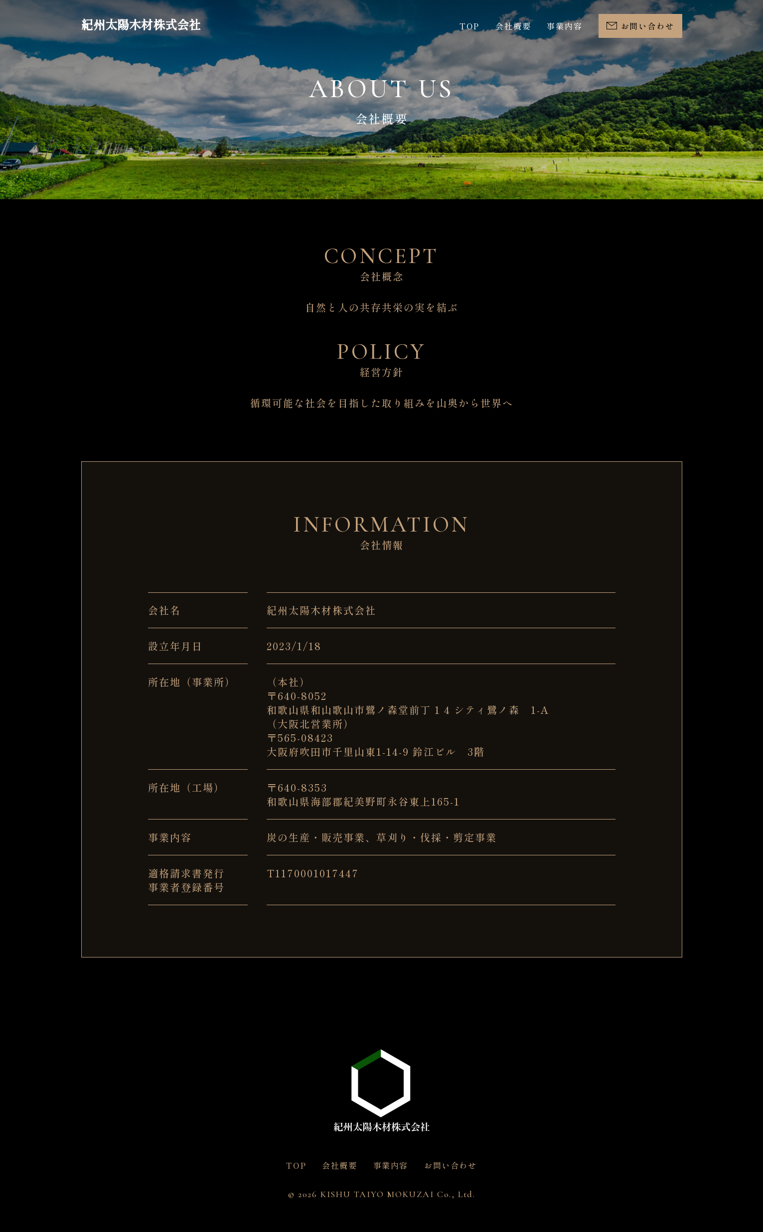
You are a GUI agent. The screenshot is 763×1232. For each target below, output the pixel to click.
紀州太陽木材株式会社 (141, 25)
